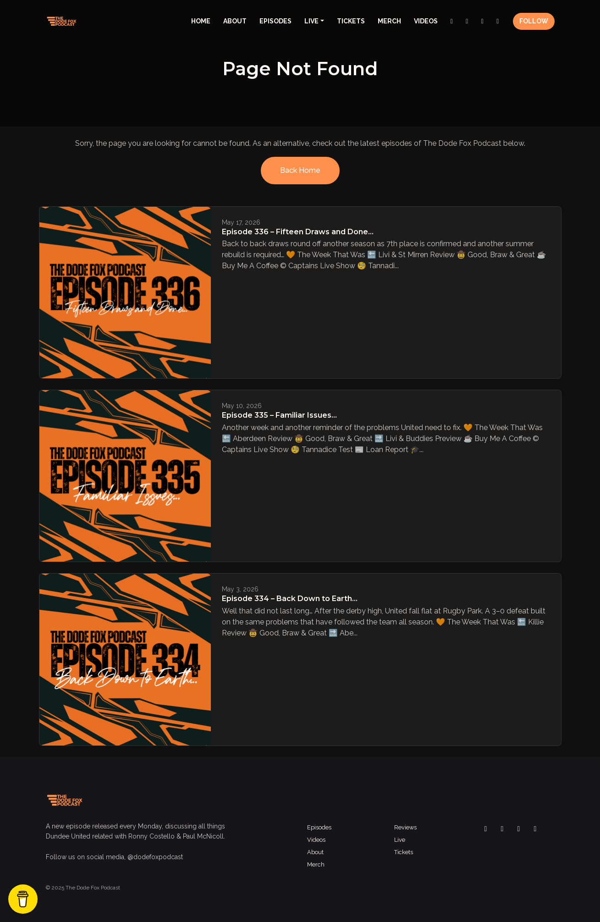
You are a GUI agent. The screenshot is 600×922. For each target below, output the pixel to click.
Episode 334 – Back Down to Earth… (290, 598)
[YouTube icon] (535, 829)
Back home (300, 170)
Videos (426, 21)
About (235, 21)
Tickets (351, 21)
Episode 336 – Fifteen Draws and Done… (298, 231)
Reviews (405, 827)
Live (311, 21)
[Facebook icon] (485, 829)
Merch (389, 21)
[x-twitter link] (482, 21)
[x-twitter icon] (502, 829)
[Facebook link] (452, 21)
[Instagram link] (467, 21)
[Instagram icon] (518, 829)
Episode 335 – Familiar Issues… (279, 415)
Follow (533, 21)
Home (200, 21)
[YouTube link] (498, 21)
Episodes (275, 21)
